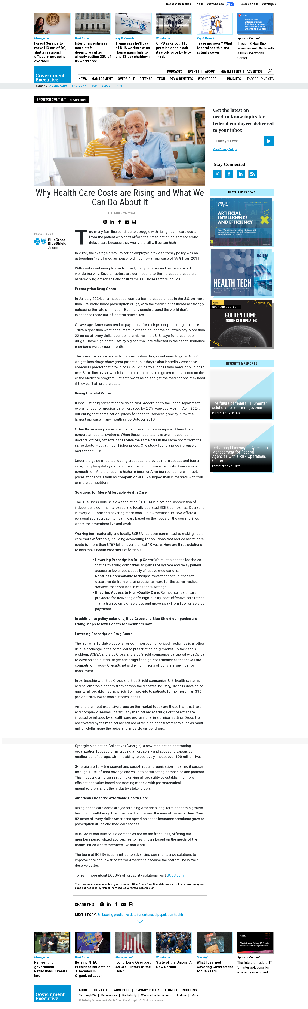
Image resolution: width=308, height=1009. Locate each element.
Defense (145, 79)
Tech (161, 79)
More (195, 995)
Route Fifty (129, 995)
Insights (234, 79)
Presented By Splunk (226, 413)
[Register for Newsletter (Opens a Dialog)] (269, 141)
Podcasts (175, 71)
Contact (101, 990)
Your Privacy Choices (215, 4)
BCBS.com (175, 875)
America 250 (58, 85)
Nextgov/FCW (87, 995)
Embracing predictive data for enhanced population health (140, 915)
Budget (107, 85)
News (82, 79)
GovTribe (181, 995)
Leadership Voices (260, 79)
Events (193, 71)
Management (102, 79)
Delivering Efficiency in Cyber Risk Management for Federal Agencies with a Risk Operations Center (240, 454)
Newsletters (230, 71)
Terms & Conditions (180, 990)
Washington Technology (156, 995)
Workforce (207, 79)
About (210, 71)
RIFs (120, 85)
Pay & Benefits (181, 79)
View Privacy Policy (225, 149)
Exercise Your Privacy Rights (258, 4)
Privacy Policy (147, 990)
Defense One (109, 995)
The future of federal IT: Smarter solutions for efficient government (240, 405)
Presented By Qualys (226, 466)
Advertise (254, 71)
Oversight (126, 79)
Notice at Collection (178, 4)
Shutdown (79, 85)
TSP (94, 85)
